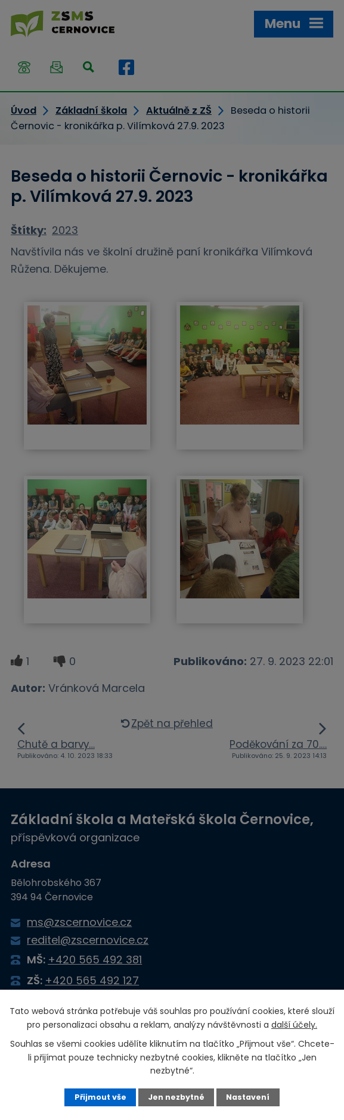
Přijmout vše (100, 1097)
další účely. (294, 1025)
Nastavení (247, 1097)
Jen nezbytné (176, 1097)
